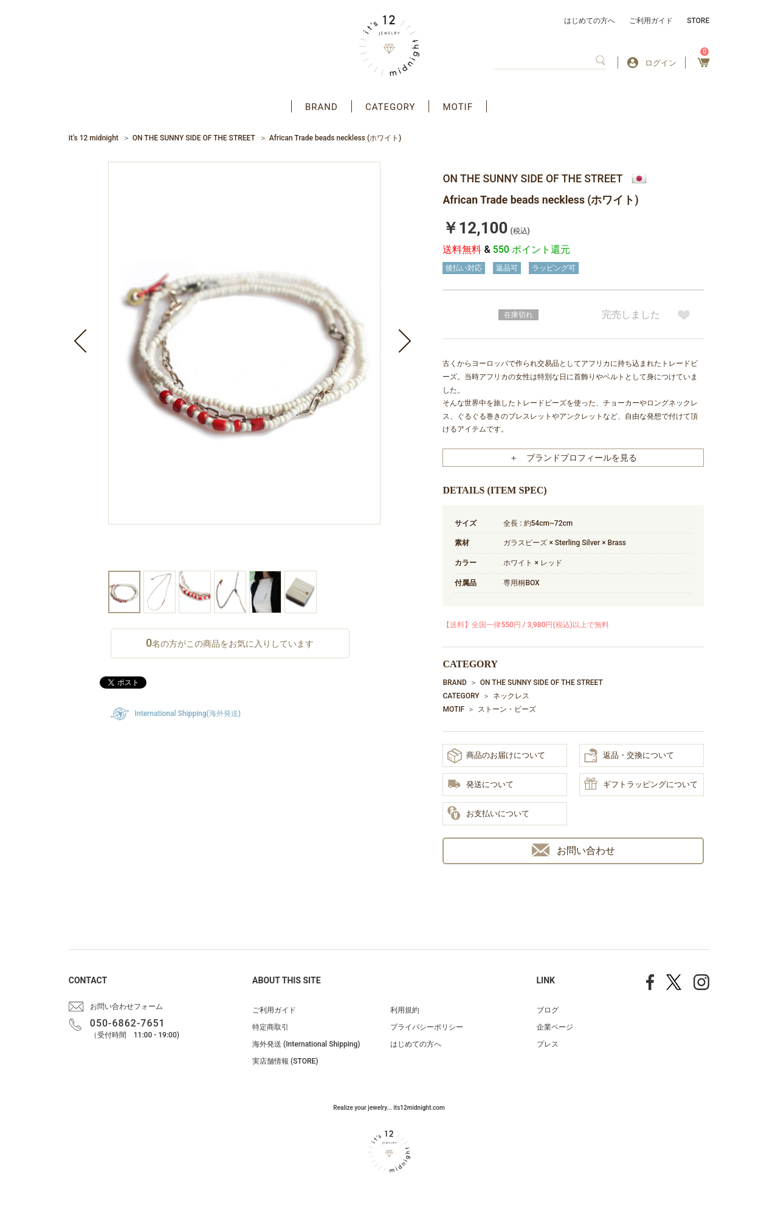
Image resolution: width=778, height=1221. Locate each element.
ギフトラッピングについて (641, 784)
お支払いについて (488, 814)
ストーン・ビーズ (507, 709)
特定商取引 (270, 1027)
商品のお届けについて (496, 755)
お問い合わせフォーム (126, 1006)
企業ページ (555, 1027)
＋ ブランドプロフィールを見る (573, 458)
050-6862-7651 (127, 1023)
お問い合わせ (573, 850)
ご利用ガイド (651, 20)
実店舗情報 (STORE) (285, 1061)
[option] (244, 366)
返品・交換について (629, 755)
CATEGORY (390, 106)
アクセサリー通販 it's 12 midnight (389, 45)
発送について (480, 785)
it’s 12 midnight (94, 138)
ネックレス (511, 696)
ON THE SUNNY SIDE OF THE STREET (194, 138)
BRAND (321, 106)
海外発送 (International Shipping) (306, 1044)
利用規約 (404, 1010)
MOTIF (457, 106)
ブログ (548, 1010)
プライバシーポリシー (426, 1027)
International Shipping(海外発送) (188, 713)
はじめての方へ (589, 20)
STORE (698, 20)
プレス (548, 1044)
